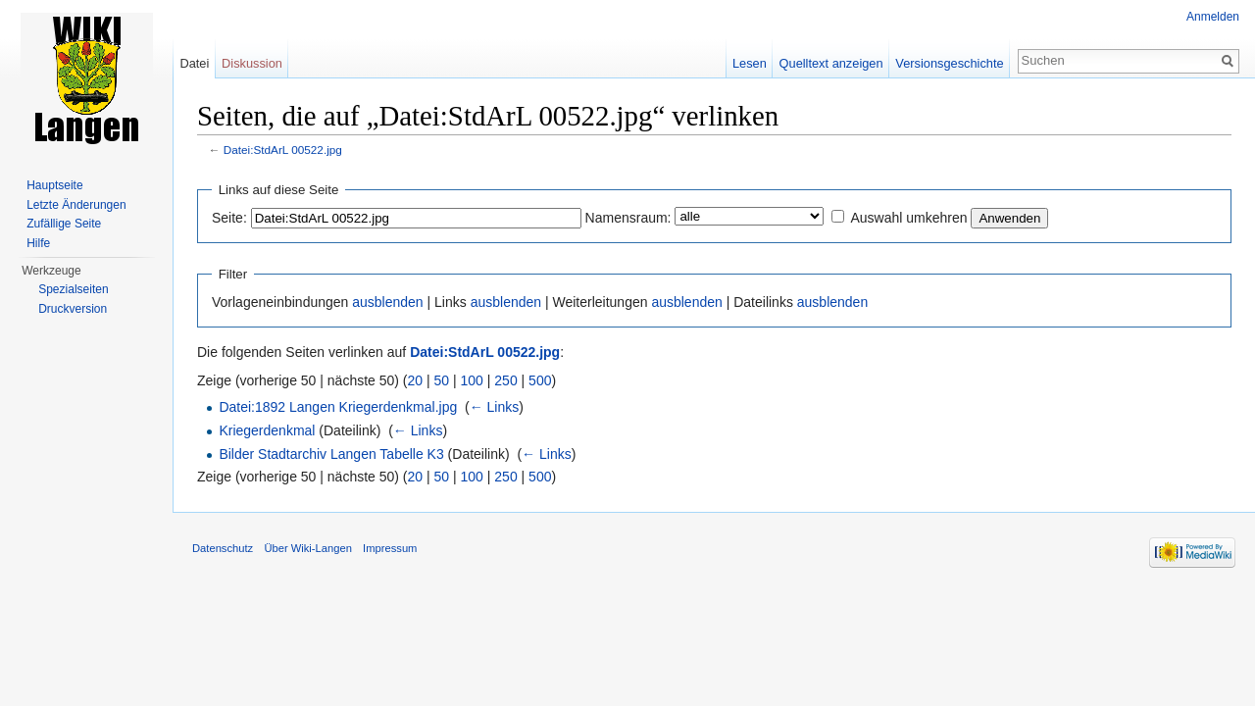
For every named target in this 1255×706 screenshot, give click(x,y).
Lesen (749, 63)
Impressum (390, 548)
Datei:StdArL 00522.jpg (283, 149)
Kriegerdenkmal (267, 430)
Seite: (229, 218)
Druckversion (72, 309)
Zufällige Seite (63, 223)
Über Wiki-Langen (308, 548)
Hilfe (38, 243)
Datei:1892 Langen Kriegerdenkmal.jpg (338, 407)
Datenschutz (222, 548)
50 (442, 380)
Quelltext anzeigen (831, 63)
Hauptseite (54, 185)
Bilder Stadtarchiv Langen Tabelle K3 (331, 454)
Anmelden (1212, 17)
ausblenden (387, 302)
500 (539, 380)
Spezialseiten (73, 289)
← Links (495, 407)
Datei (194, 63)
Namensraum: (628, 218)
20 (416, 380)
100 (472, 380)
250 (505, 380)
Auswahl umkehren (908, 218)
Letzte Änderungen (76, 205)
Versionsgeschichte (949, 63)
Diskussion (252, 63)
